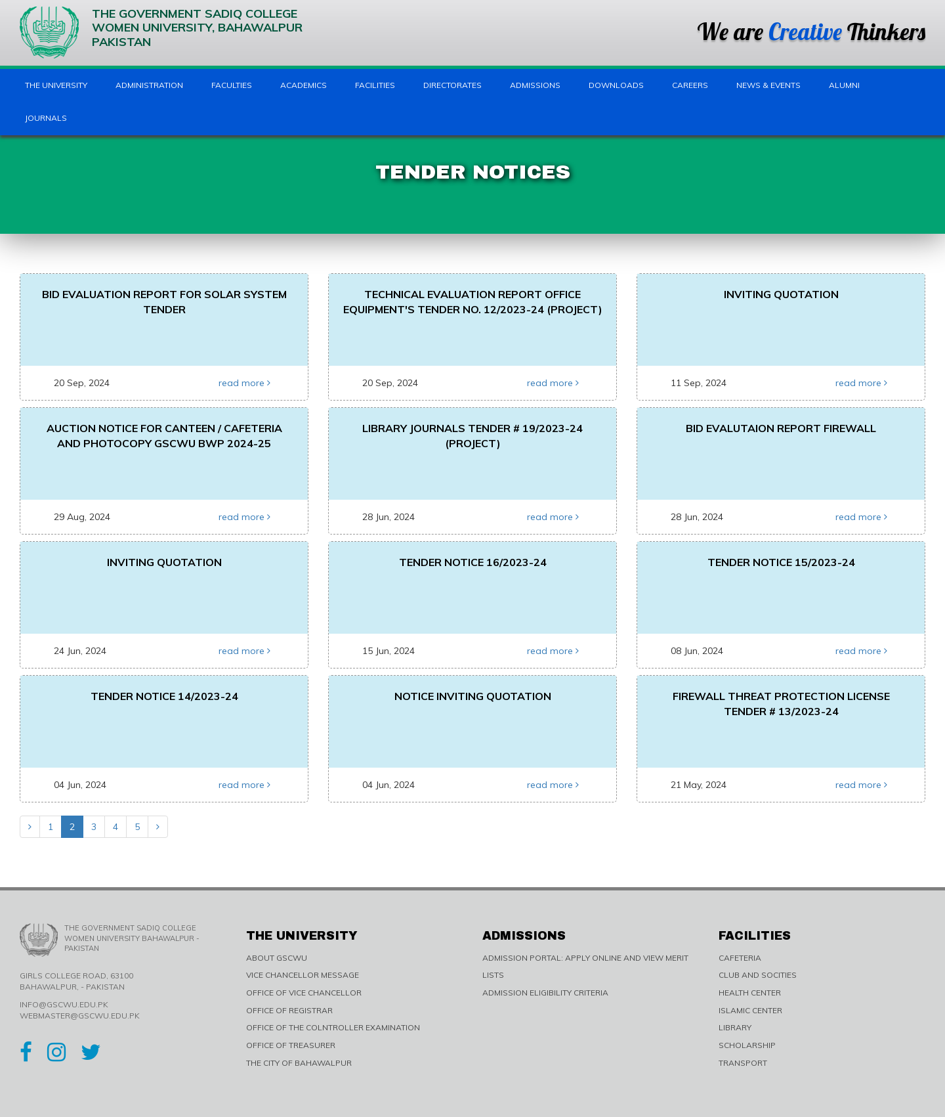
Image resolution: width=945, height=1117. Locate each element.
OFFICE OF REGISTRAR (289, 1010)
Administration (149, 85)
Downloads (616, 85)
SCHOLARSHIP (747, 1045)
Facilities (375, 85)
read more (244, 383)
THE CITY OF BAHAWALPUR (299, 1063)
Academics (303, 85)
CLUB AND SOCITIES (758, 975)
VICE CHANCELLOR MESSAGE (302, 975)
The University (56, 85)
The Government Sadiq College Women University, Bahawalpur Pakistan (161, 32)
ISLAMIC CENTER (750, 1010)
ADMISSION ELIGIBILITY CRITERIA (545, 992)
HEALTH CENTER (750, 992)
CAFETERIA (740, 958)
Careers (690, 85)
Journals (46, 118)
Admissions (535, 85)
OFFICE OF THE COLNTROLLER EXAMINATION (333, 1027)
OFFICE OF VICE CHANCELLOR (304, 992)
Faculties (231, 85)
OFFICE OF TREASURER (290, 1045)
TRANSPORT (743, 1063)
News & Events (768, 85)
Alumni (844, 85)
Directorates (452, 85)
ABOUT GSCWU (276, 958)
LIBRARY (735, 1027)
